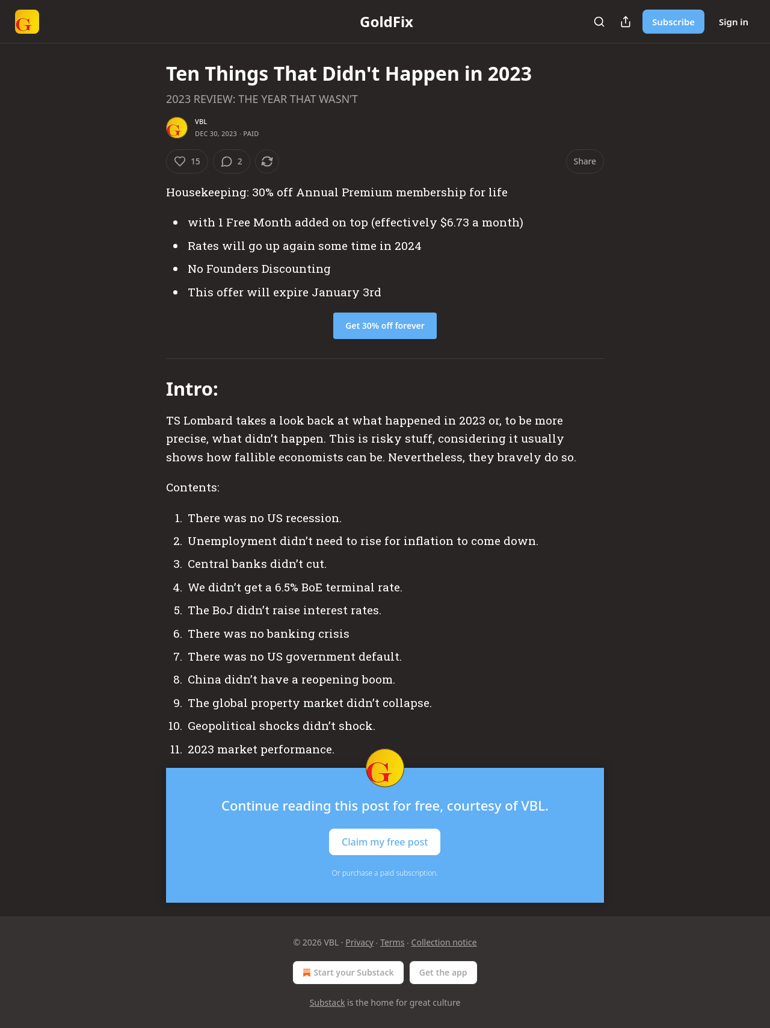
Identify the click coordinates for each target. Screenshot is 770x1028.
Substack (327, 1002)
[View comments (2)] (231, 161)
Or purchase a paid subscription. (385, 873)
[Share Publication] (626, 22)
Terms (392, 942)
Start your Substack (346, 972)
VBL (201, 121)
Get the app (443, 972)
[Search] (599, 22)
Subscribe (673, 22)
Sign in (733, 22)
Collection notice (444, 942)
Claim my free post (385, 841)
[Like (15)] (187, 161)
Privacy (359, 942)
